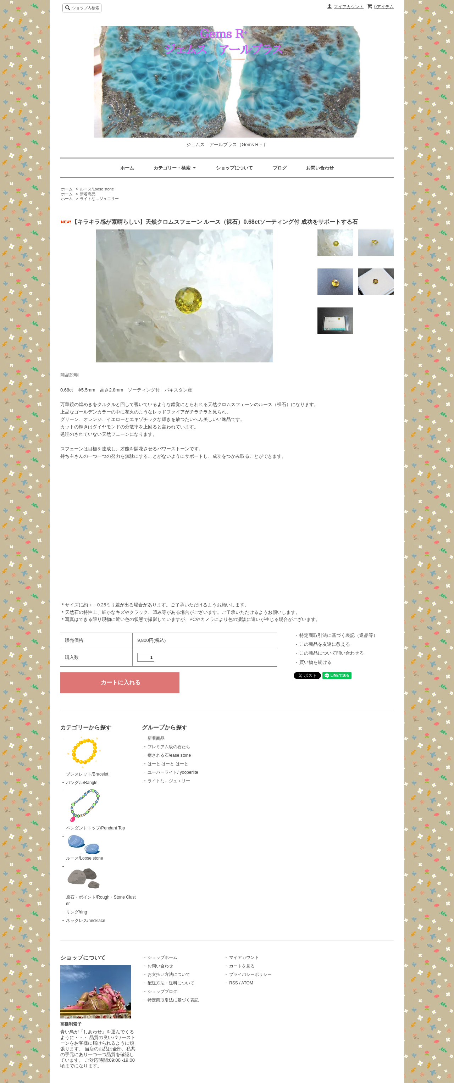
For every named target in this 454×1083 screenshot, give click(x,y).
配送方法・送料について (171, 983)
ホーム (127, 168)
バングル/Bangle (82, 782)
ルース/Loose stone (97, 189)
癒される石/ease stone (169, 755)
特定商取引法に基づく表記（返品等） (338, 635)
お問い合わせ (320, 168)
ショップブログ (162, 991)
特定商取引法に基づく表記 (173, 1000)
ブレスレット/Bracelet (87, 756)
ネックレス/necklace (85, 920)
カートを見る (242, 965)
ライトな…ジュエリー (99, 198)
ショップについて (234, 168)
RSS (233, 983)
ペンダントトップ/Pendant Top (95, 809)
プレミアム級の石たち (169, 746)
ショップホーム (162, 957)
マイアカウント (349, 6)
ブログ (280, 168)
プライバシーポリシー (250, 974)
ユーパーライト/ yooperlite (173, 772)
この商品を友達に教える (324, 644)
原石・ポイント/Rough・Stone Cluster (101, 884)
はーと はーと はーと (168, 763)
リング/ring (76, 912)
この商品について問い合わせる (331, 653)
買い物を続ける (315, 662)
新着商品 (87, 194)
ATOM (247, 983)
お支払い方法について (169, 974)
